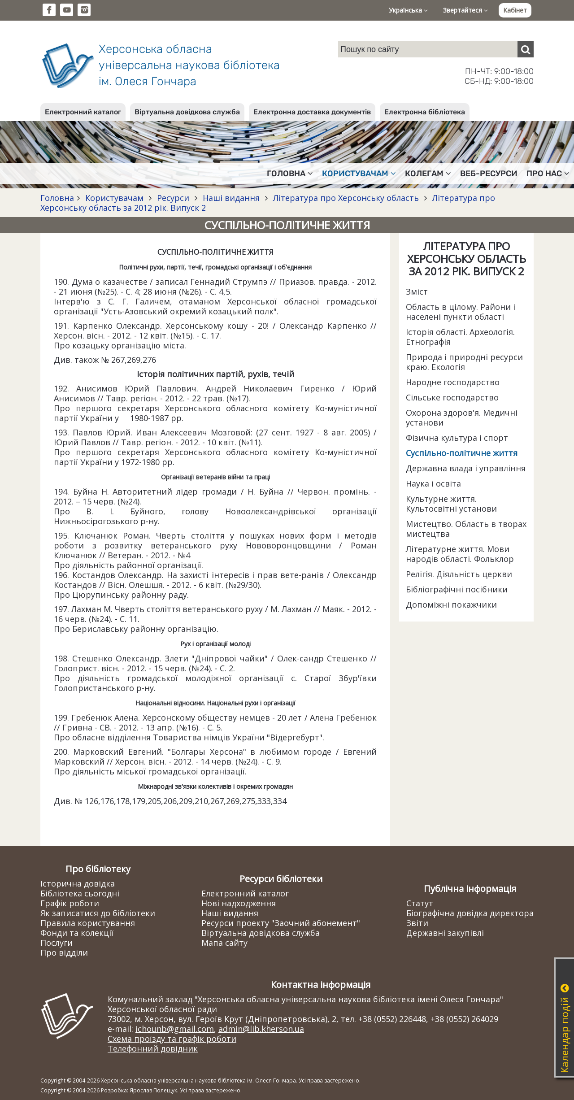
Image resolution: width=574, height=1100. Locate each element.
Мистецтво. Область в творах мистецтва (466, 529)
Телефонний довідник (153, 1048)
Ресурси (173, 197)
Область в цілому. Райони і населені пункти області (460, 312)
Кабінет (515, 10)
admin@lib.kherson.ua (261, 1028)
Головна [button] (290, 173)
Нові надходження (238, 903)
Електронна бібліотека (424, 112)
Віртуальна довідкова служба (187, 112)
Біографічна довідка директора (470, 913)
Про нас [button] (548, 173)
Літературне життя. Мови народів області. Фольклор (460, 554)
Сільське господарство (452, 397)
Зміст (417, 291)
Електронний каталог (83, 112)
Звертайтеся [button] (465, 10)
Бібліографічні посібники (457, 589)
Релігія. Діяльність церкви (459, 574)
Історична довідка (77, 883)
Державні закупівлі (445, 932)
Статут (419, 903)
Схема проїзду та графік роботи (172, 1038)
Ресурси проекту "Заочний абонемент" (280, 922)
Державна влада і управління (466, 468)
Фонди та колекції (76, 932)
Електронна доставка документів (312, 112)
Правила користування (87, 922)
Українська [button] (408, 10)
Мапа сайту (224, 942)
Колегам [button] (428, 173)
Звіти (417, 922)
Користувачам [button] (359, 173)
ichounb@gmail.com (174, 1028)
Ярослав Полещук (153, 1090)
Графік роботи (69, 903)
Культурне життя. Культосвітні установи (451, 503)
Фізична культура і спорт (457, 438)
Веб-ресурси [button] (488, 173)
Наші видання (231, 197)
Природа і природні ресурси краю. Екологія (464, 362)
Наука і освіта (433, 483)
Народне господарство (453, 382)
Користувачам (114, 197)
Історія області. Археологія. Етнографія (460, 337)
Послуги (56, 942)
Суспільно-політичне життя (461, 453)
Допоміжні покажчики (451, 604)
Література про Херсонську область (346, 197)
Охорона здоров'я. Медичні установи (461, 417)
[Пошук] (525, 49)
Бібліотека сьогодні (79, 893)
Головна (57, 197)
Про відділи (64, 952)
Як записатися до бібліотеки (97, 913)
